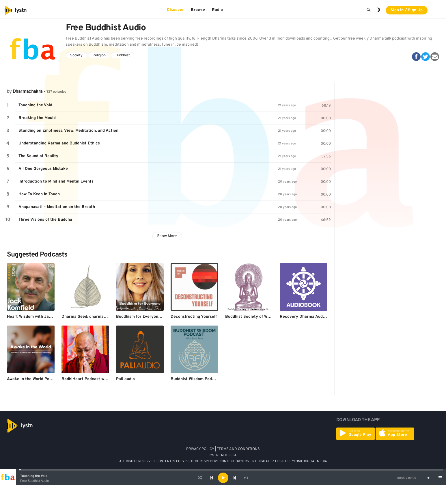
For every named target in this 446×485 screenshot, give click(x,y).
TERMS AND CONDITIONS (238, 449)
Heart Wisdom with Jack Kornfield (39, 316)
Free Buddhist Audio (34, 480)
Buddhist (122, 55)
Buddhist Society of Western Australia (261, 316)
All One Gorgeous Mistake (43, 168)
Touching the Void (33, 475)
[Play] (223, 478)
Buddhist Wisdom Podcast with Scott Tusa (211, 379)
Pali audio (125, 379)
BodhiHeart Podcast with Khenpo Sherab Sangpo (108, 379)
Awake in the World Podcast (33, 379)
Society (76, 55)
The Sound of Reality (38, 156)
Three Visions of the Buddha (45, 219)
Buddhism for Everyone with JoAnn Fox (153, 316)
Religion (99, 55)
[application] (223, 478)
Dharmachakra (27, 91)
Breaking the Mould (37, 118)
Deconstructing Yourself (194, 316)
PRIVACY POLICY (200, 449)
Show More (167, 236)
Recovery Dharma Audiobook (307, 316)
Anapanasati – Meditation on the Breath (56, 207)
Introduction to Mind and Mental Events (56, 181)
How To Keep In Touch (39, 194)
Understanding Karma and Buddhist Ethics (59, 143)
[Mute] (428, 478)
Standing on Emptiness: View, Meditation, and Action (68, 130)
